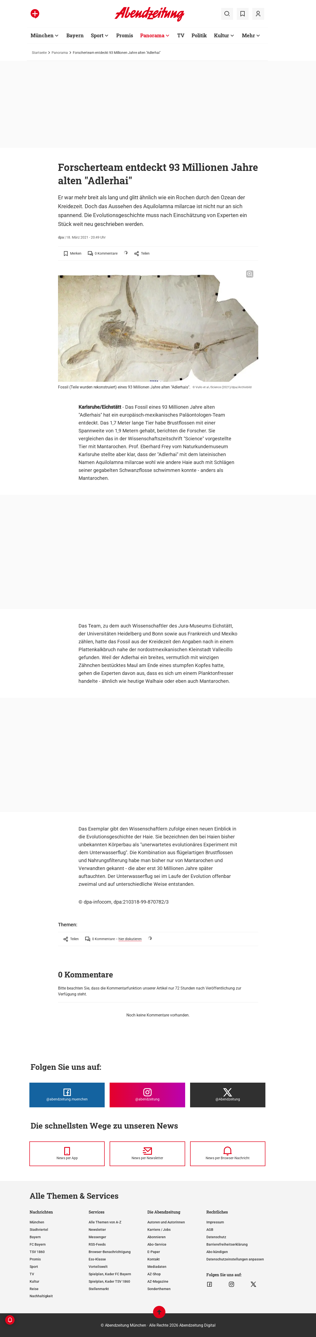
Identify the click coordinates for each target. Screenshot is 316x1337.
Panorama (152, 35)
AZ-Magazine (157, 1281)
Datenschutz (216, 1237)
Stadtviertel (39, 1230)
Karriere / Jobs (159, 1230)
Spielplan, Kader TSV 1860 (109, 1281)
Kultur (221, 35)
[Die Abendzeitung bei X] (227, 1095)
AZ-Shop (154, 1274)
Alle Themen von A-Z (105, 1222)
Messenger (97, 1237)
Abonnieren (156, 1237)
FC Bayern (38, 1244)
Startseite (39, 53)
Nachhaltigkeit (41, 1296)
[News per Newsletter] (147, 1153)
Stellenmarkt (99, 1289)
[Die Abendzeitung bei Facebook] (67, 1095)
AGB (209, 1230)
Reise (34, 1289)
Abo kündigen (217, 1252)
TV (180, 35)
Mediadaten (156, 1267)
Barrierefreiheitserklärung (227, 1244)
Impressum (215, 1222)
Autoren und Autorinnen (166, 1222)
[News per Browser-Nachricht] (227, 1153)
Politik (199, 35)
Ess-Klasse (97, 1259)
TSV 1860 (37, 1252)
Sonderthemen (159, 1289)
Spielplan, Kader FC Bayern (110, 1274)
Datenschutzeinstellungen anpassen (235, 1259)
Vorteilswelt (98, 1267)
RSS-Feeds (97, 1244)
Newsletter (97, 1230)
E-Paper (153, 1252)
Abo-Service (156, 1244)
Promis (124, 35)
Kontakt (153, 1259)
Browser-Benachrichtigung (110, 1252)
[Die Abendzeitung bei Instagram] (147, 1095)
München (42, 35)
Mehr (248, 35)
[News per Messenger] (67, 1153)
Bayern (75, 35)
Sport (97, 35)
